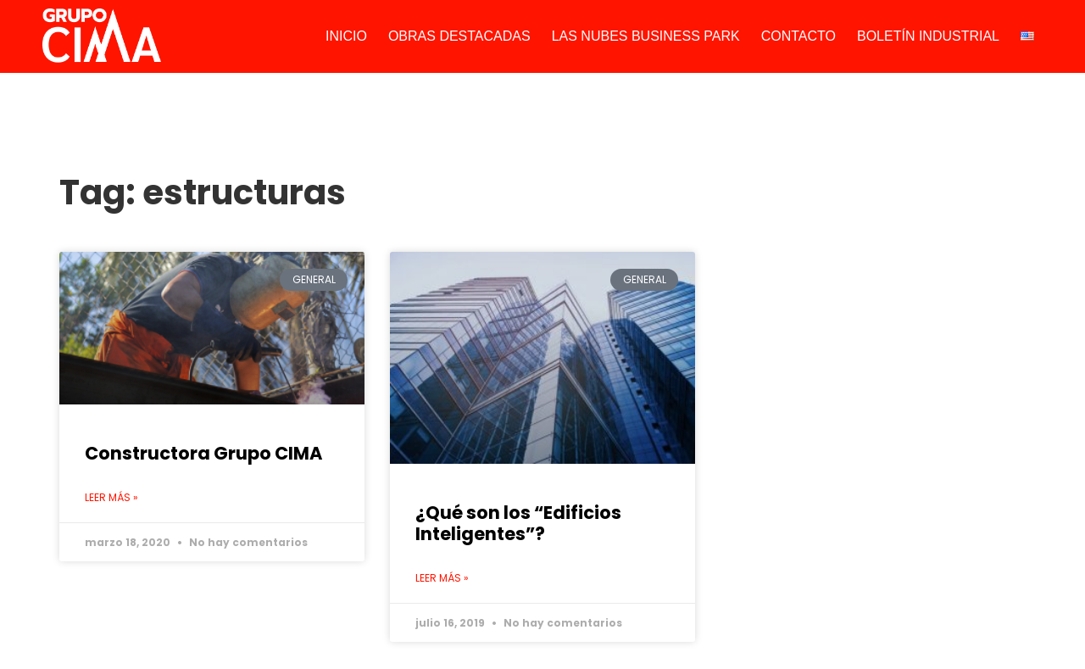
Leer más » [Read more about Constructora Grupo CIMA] (111, 497)
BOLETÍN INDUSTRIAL (928, 36)
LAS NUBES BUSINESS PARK (646, 36)
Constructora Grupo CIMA (203, 453)
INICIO (346, 36)
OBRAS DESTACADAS (459, 36)
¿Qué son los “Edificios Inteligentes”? (518, 523)
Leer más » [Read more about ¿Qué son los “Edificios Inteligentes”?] (442, 578)
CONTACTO (798, 36)
